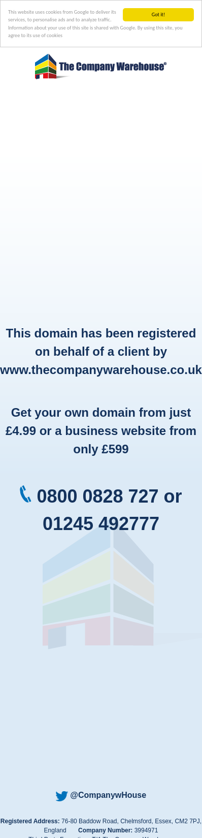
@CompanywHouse (101, 795)
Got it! (158, 14)
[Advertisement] (95, 203)
